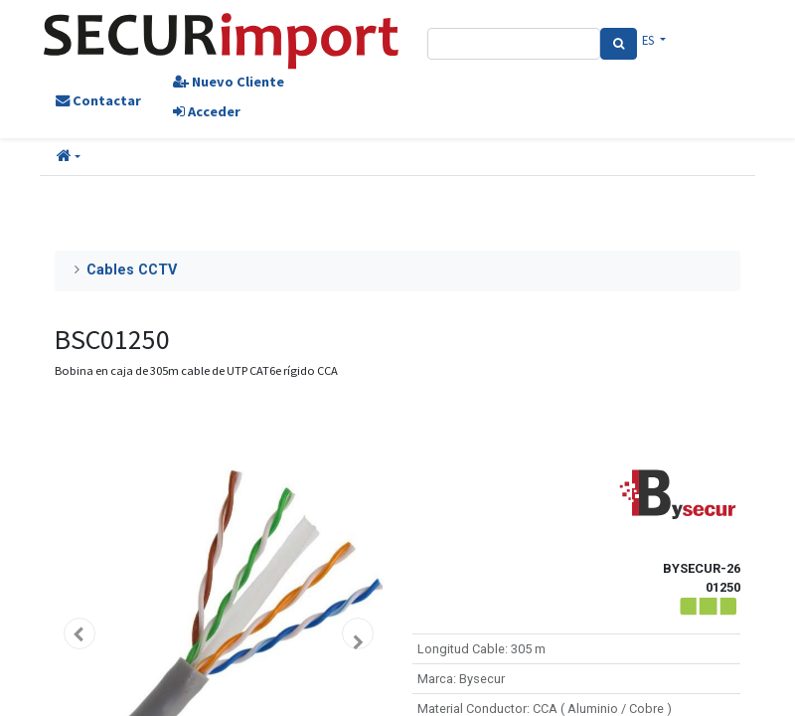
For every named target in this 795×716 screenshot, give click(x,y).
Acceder (206, 111)
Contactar (98, 100)
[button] (68, 157)
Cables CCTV (131, 270)
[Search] (618, 44)
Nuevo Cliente (228, 81)
